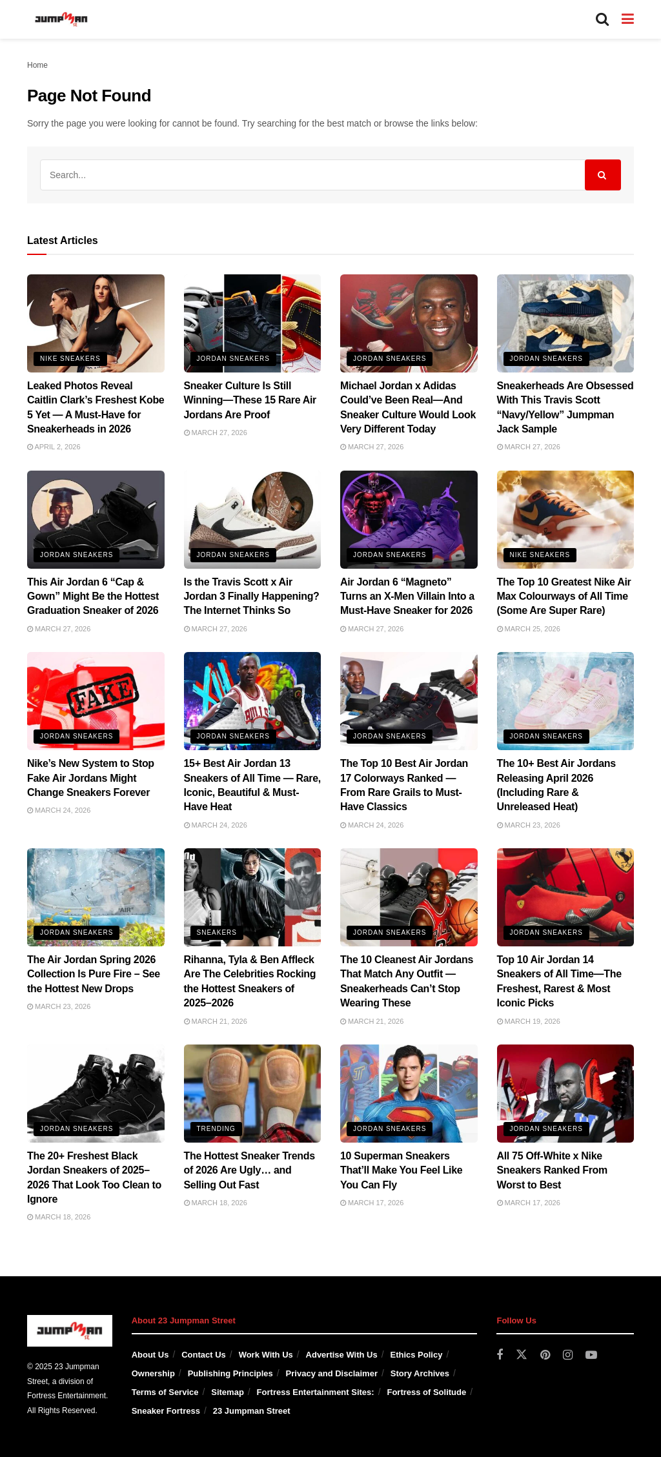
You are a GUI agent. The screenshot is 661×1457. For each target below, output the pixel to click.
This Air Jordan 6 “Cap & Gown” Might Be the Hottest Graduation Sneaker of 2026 (93, 596)
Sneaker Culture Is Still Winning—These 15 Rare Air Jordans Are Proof (250, 400)
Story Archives (420, 1373)
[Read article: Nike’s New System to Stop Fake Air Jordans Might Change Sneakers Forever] (96, 701)
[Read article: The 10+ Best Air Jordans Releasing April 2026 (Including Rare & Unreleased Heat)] (566, 701)
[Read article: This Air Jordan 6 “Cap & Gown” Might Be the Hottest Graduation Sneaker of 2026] (96, 520)
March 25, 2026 (528, 629)
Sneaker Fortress (166, 1411)
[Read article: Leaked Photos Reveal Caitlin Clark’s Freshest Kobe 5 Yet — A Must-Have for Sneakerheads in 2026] (96, 323)
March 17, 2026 (371, 1203)
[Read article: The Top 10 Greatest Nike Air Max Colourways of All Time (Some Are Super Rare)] (566, 520)
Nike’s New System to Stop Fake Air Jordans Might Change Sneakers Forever (90, 778)
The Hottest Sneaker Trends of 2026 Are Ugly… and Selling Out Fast (249, 1170)
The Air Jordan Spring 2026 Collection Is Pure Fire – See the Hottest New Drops (93, 974)
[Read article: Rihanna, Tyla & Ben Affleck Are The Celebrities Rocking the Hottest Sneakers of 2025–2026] (252, 897)
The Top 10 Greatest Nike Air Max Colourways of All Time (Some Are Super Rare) (564, 596)
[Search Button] (602, 19)
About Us (150, 1355)
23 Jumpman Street (251, 1411)
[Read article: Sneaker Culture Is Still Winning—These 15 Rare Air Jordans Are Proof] (252, 323)
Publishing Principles (230, 1373)
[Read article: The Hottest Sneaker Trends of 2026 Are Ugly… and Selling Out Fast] (252, 1093)
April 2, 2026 (54, 447)
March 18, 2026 (58, 1217)
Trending (216, 1128)
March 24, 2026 (58, 810)
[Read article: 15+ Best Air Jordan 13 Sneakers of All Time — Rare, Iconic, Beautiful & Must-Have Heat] (252, 701)
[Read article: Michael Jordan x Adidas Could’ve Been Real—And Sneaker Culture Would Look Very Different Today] (409, 323)
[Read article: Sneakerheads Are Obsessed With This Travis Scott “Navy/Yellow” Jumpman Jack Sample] (566, 323)
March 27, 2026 (215, 432)
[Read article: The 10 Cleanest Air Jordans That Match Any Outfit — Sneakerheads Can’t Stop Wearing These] (409, 897)
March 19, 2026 (528, 1021)
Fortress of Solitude (426, 1392)
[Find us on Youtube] (591, 1355)
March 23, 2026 (528, 825)
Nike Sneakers (70, 358)
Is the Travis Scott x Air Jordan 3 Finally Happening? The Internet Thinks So (252, 596)
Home (37, 65)
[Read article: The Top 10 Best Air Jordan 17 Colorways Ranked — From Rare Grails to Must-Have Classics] (409, 701)
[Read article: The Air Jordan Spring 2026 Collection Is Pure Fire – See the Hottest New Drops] (96, 897)
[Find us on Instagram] (568, 1355)
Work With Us (266, 1355)
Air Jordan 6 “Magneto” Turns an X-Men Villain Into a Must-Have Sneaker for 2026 (407, 596)
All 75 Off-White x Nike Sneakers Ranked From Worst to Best (552, 1170)
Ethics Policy (416, 1355)
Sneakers (217, 932)
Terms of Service (165, 1392)
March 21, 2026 (215, 1021)
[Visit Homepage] (61, 19)
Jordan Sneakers (233, 358)
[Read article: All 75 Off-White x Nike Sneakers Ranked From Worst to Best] (566, 1093)
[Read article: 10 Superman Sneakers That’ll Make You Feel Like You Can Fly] (409, 1093)
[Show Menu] (628, 19)
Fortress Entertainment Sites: (315, 1392)
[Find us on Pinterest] (545, 1355)
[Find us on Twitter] (521, 1355)
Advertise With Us (342, 1355)
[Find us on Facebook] (499, 1355)
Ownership (153, 1373)
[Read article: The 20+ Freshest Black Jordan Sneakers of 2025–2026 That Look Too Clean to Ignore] (96, 1093)
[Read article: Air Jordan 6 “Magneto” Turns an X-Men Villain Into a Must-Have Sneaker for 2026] (409, 520)
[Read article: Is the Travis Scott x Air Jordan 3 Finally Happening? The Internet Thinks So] (252, 520)
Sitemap (227, 1392)
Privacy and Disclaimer (332, 1373)
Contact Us (203, 1355)
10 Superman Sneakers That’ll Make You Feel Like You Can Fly (401, 1170)
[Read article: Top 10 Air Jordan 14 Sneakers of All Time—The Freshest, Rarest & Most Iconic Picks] (566, 897)
